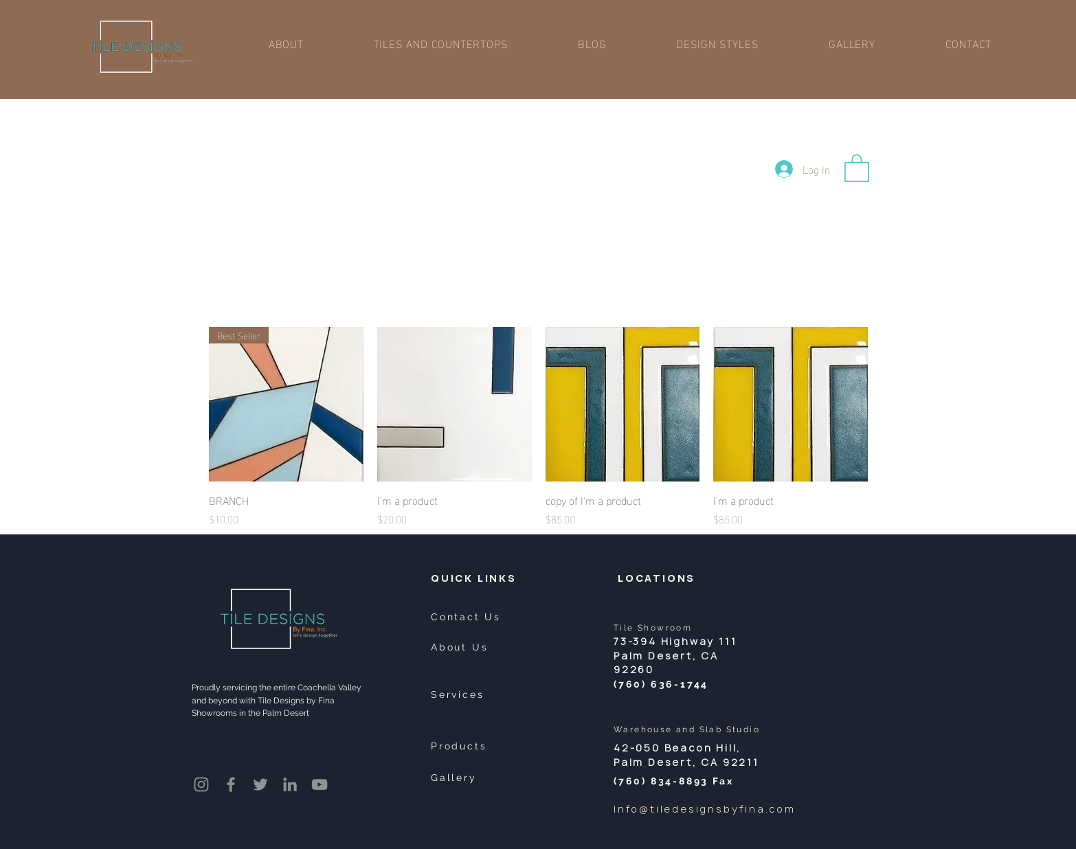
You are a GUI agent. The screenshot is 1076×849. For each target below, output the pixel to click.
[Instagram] (201, 784)
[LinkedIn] (290, 784)
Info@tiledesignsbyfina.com (705, 808)
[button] (441, 43)
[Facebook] (230, 784)
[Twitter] (260, 784)
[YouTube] (319, 784)
